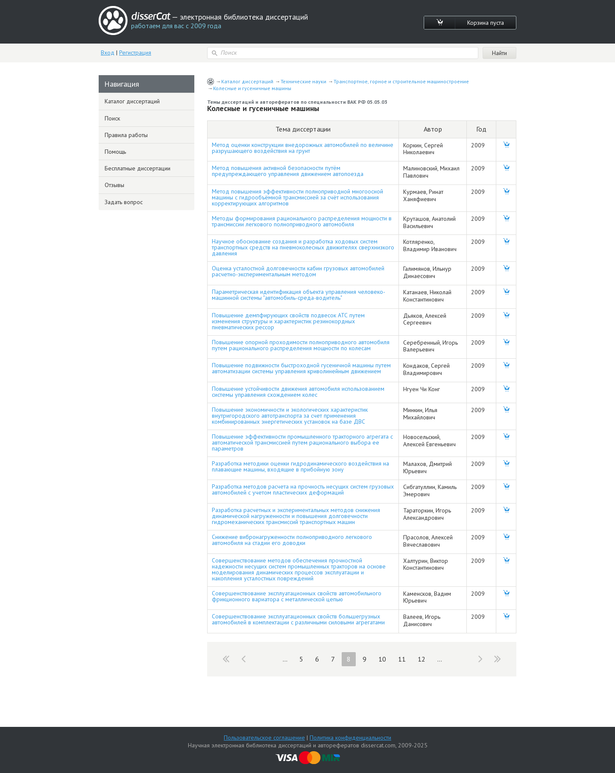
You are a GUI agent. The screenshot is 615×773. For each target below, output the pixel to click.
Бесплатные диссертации (137, 168)
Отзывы (114, 185)
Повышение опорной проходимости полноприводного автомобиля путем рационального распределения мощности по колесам (301, 345)
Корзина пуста (485, 22)
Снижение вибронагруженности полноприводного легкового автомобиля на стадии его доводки (292, 540)
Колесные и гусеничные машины (252, 88)
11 (402, 659)
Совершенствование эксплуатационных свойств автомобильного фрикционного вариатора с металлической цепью (296, 596)
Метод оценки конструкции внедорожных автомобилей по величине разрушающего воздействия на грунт (302, 148)
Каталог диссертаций (247, 81)
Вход (107, 52)
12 (421, 659)
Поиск (112, 118)
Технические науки (303, 81)
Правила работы (126, 135)
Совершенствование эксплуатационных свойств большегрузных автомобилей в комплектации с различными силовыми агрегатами (298, 619)
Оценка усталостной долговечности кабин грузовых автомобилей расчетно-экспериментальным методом (298, 271)
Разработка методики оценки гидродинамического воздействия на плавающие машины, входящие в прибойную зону (300, 466)
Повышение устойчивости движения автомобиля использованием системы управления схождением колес (298, 391)
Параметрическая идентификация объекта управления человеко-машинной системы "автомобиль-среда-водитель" (298, 295)
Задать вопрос (124, 202)
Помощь (115, 151)
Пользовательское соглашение (264, 737)
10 (382, 659)
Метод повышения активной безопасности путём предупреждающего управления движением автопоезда (287, 171)
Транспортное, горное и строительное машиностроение (401, 81)
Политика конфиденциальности (350, 737)
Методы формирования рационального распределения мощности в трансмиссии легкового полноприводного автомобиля (302, 221)
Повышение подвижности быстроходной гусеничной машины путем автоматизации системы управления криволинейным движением (301, 368)
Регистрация (135, 52)
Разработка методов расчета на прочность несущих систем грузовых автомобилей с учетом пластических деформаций (303, 489)
